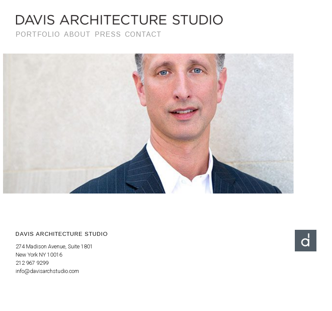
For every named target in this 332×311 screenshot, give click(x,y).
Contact (143, 34)
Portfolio (38, 34)
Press (108, 34)
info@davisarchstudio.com (47, 271)
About (77, 34)
